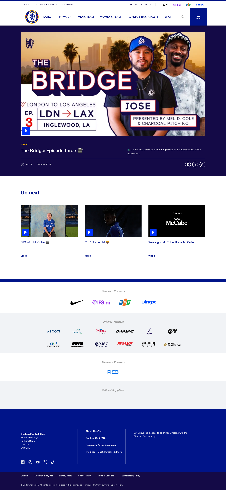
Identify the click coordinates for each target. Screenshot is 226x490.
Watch (65, 16)
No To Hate (67, 5)
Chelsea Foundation (46, 5)
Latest (48, 17)
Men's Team (86, 17)
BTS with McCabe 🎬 (35, 242)
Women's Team (110, 17)
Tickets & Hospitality (142, 17)
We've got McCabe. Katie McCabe (171, 242)
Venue (27, 5)
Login (133, 5)
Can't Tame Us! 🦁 (97, 242)
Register (146, 5)
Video (24, 256)
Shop (168, 17)
